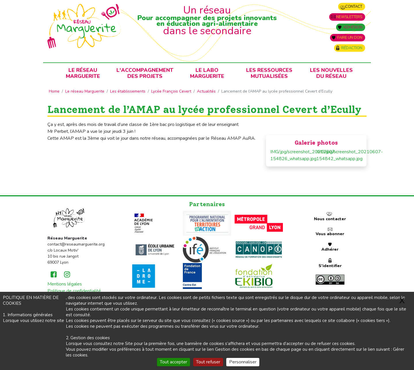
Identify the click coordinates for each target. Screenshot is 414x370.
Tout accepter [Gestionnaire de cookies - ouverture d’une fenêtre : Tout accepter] (173, 362)
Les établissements (127, 91)
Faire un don (349, 37)
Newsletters (349, 17)
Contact (353, 6)
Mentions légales (64, 284)
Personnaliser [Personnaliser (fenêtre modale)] (242, 362)
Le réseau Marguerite (84, 91)
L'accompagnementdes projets (144, 73)
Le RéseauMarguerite (83, 73)
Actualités (206, 91)
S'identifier (330, 266)
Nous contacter (330, 219)
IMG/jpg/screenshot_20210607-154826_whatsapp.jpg (293, 155)
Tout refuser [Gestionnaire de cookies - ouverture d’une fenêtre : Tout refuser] (208, 362)
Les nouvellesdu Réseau (331, 73)
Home (54, 91)
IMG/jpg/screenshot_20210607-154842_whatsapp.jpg (339, 155)
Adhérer (329, 249)
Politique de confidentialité (74, 291)
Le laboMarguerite (207, 73)
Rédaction (351, 48)
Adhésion (352, 27)
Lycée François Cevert (171, 91)
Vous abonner (330, 234)
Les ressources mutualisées (269, 73)
